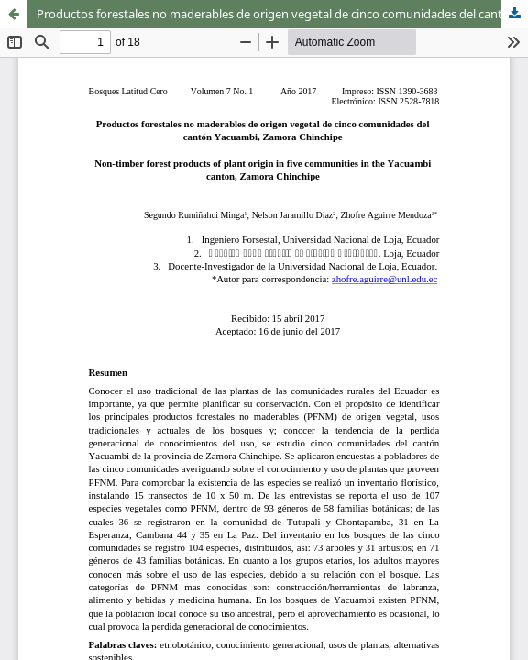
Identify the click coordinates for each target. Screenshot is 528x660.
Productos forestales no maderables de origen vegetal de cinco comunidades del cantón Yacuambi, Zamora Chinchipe (282, 14)
